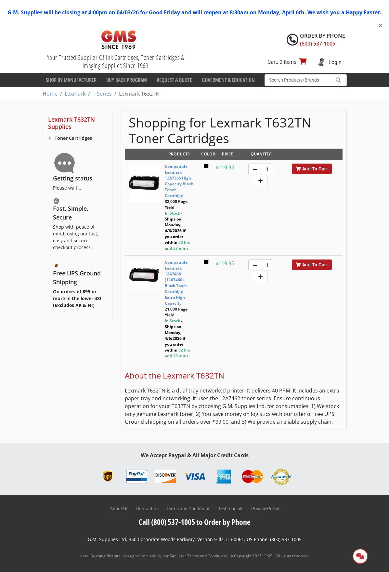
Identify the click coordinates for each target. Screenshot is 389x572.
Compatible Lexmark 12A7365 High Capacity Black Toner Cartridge (179, 181)
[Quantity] (267, 169)
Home (50, 93)
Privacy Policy (265, 508)
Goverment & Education (228, 80)
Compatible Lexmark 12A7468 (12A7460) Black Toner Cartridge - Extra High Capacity (176, 282)
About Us (119, 508)
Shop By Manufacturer (71, 80)
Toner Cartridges (72, 138)
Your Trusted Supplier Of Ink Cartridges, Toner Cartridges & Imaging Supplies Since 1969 (115, 61)
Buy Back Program (126, 80)
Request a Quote (174, 80)
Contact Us (147, 508)
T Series (102, 93)
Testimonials (230, 508)
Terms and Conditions (188, 508)
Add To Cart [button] (312, 168)
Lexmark (75, 93)
